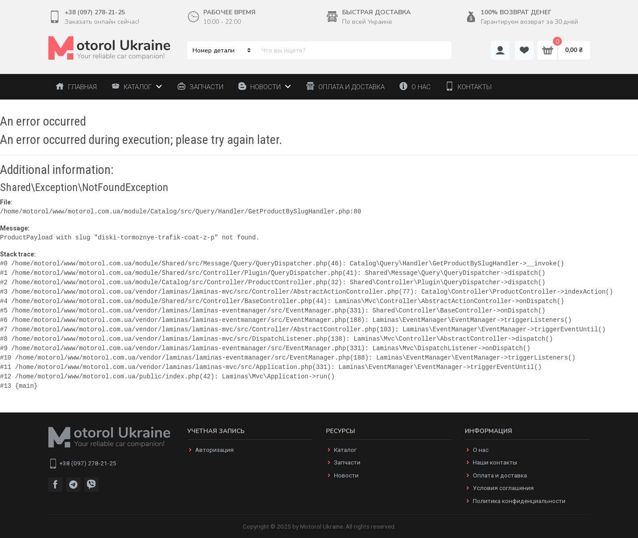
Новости (346, 475)
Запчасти (347, 462)
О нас (480, 449)
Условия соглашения (503, 487)
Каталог (345, 449)
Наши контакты (495, 462)
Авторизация (214, 449)
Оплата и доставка (500, 475)
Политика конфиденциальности (519, 500)
